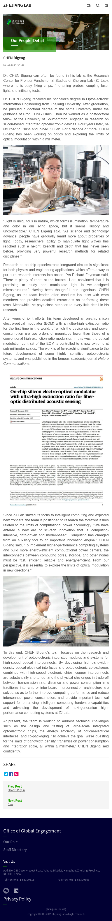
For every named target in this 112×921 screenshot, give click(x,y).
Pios (10, 804)
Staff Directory (15, 849)
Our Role (10, 841)
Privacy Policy (17, 898)
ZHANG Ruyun (16, 790)
